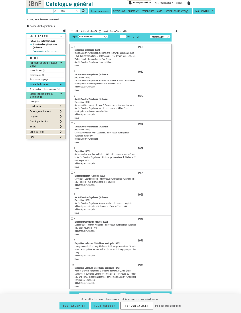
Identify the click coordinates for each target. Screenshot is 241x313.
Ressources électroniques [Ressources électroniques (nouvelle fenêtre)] (188, 100)
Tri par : (75, 36)
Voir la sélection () (89, 31)
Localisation (35, 106)
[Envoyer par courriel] (189, 51)
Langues (34, 116)
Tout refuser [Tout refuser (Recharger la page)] (104, 305)
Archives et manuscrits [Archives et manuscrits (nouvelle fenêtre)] (187, 96)
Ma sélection (188, 41)
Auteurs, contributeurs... (41, 111)
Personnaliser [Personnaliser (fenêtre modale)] (137, 305)
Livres (34, 101)
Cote (159, 11)
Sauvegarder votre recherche (46, 51)
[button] (55, 11)
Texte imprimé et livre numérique (45, 89)
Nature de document (39, 84)
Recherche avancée (100, 10)
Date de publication (39, 121)
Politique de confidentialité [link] (168, 305)
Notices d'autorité (175, 11)
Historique (179, 2)
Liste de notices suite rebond (47, 19)
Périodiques (148, 11)
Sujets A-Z (133, 11)
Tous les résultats (190, 67)
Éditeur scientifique (39, 79)
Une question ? (166, 2)
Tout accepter (74, 305)
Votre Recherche (39, 36)
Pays (32, 137)
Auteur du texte (37, 70)
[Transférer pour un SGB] (190, 59)
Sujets (33, 126)
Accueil (30, 19)
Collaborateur (37, 74)
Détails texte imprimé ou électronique (41, 95)
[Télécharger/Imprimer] (189, 47)
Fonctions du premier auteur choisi (43, 64)
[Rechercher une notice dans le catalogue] (40, 11)
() (112, 31)
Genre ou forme (37, 131)
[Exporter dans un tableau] (191, 55)
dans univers (202, 11)
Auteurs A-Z (119, 11)
